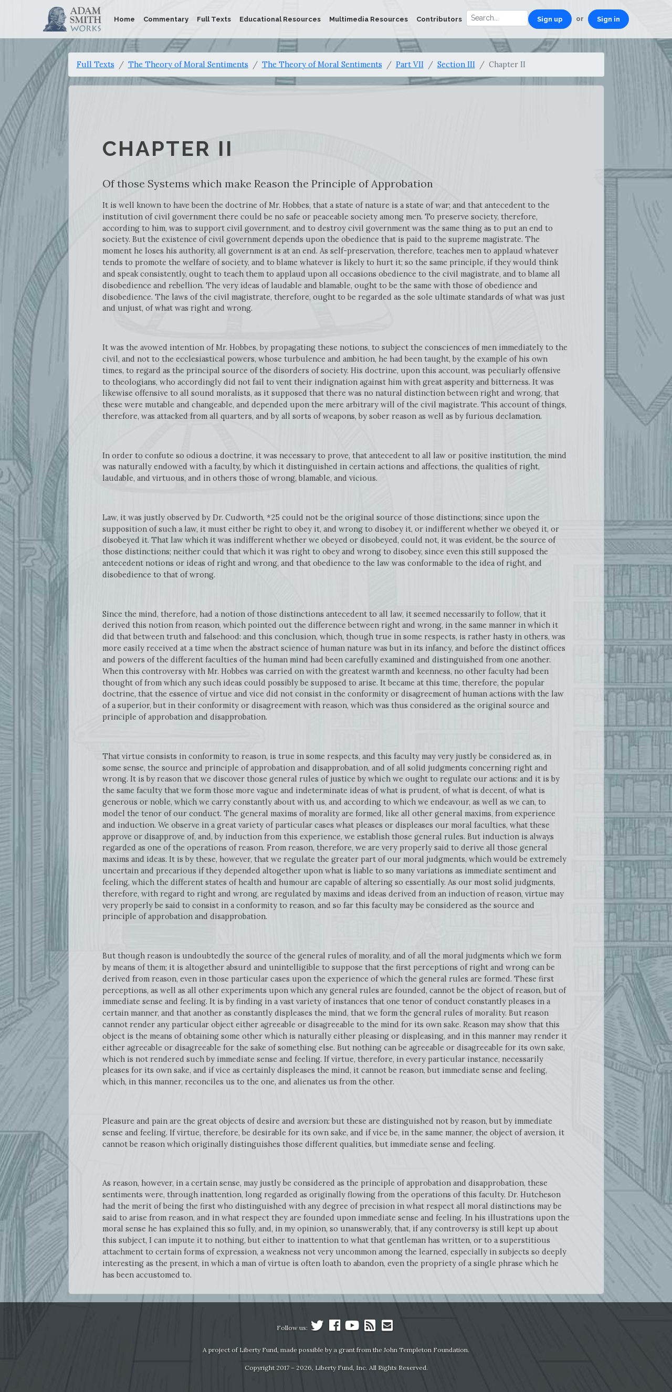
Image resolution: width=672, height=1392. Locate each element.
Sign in (608, 19)
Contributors (439, 19)
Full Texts (214, 19)
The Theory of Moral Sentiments (188, 64)
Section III (456, 64)
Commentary (165, 19)
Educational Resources (280, 19)
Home (124, 19)
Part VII (410, 64)
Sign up (550, 19)
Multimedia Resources (368, 19)
